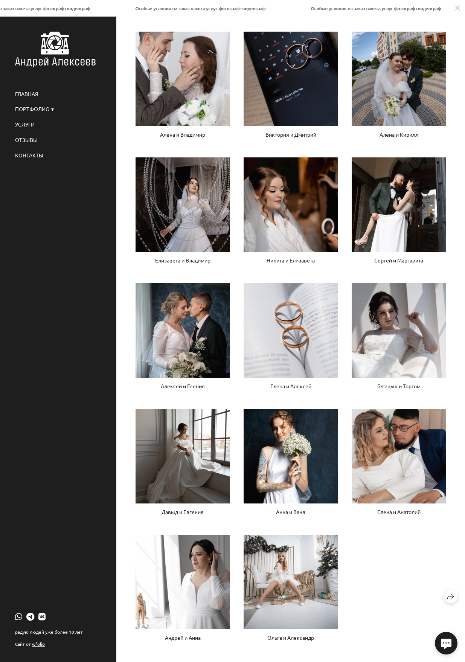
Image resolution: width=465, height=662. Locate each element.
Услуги (25, 124)
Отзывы (26, 139)
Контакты (29, 155)
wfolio (38, 644)
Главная (26, 93)
